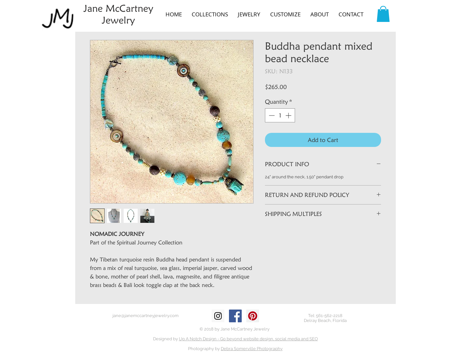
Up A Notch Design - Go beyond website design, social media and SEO (248, 338)
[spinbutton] (280, 115)
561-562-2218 (329, 315)
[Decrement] (271, 115)
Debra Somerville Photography (252, 348)
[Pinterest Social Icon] (252, 316)
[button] (210, 14)
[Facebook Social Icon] (235, 316)
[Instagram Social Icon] (218, 316)
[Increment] (289, 115)
